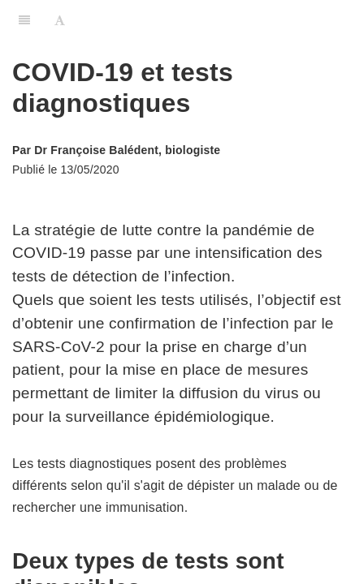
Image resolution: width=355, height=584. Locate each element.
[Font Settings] (59, 20)
